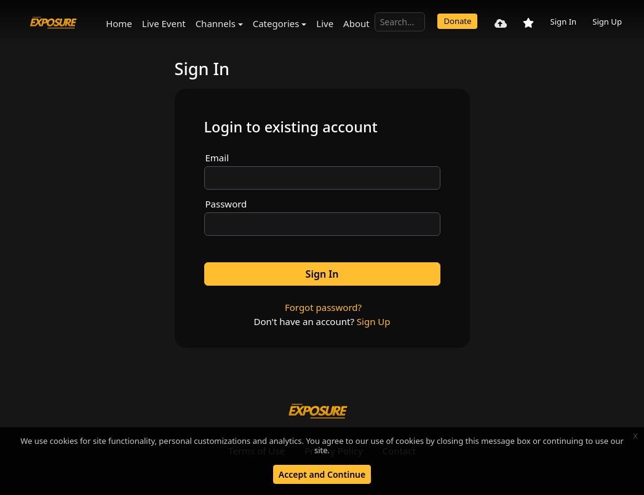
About (356, 23)
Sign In (563, 21)
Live (324, 23)
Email (217, 157)
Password (226, 204)
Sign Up (607, 21)
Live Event (164, 23)
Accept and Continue (322, 474)
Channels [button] (216, 23)
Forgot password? (323, 307)
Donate (457, 20)
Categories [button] (276, 23)
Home (119, 23)
